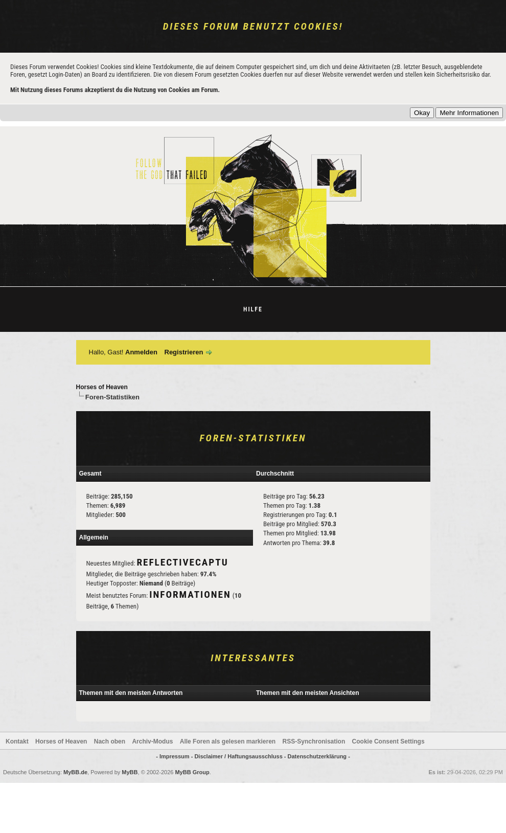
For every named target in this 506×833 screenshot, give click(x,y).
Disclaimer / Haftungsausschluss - (240, 756)
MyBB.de (75, 772)
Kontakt (17, 741)
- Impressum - (175, 756)
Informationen (190, 594)
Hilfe (253, 309)
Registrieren (184, 352)
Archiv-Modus (152, 741)
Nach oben (109, 741)
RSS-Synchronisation (314, 741)
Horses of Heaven (102, 387)
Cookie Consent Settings (388, 741)
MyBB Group (192, 772)
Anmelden (141, 352)
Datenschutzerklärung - (319, 756)
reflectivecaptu (182, 562)
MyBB (129, 772)
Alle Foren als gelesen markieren (227, 741)
